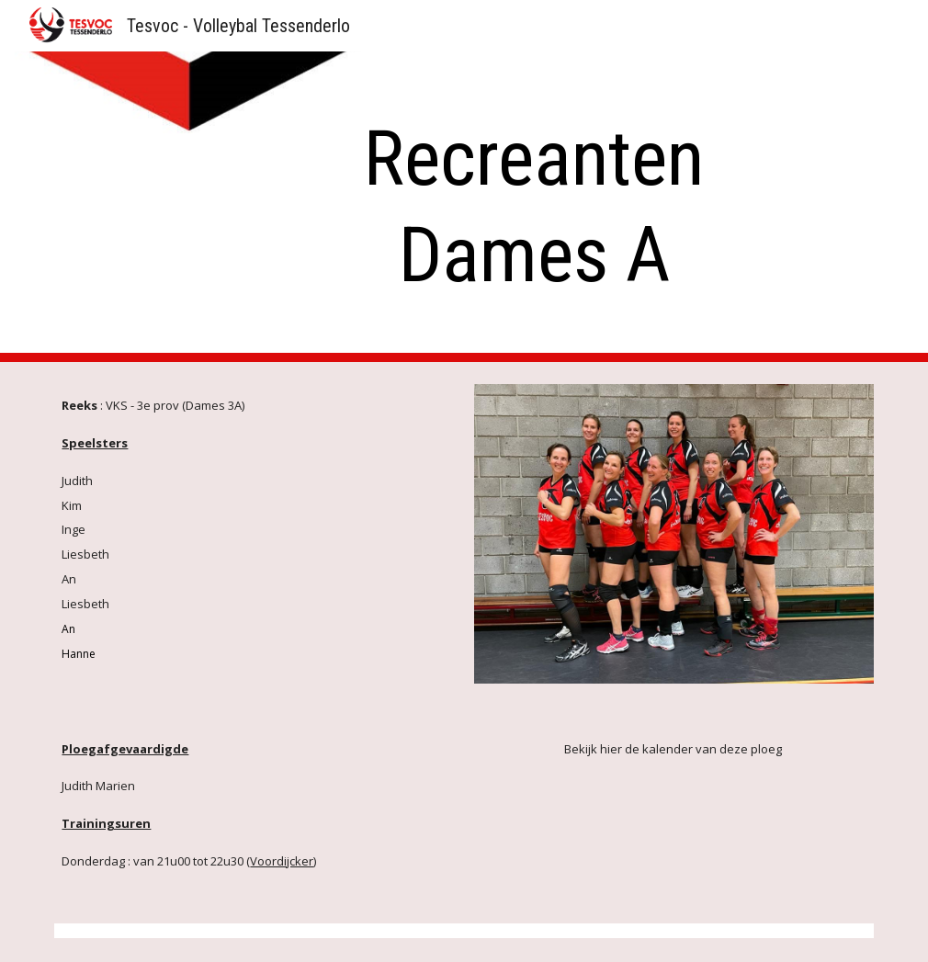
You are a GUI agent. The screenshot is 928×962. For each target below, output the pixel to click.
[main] (533, 207)
